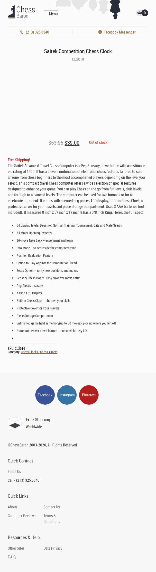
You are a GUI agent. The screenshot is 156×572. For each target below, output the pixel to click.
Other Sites (16, 548)
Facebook (45, 395)
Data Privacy (53, 548)
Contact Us (52, 507)
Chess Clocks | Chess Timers (39, 352)
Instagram (67, 395)
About (12, 507)
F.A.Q (12, 557)
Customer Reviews (22, 515)
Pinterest (89, 395)
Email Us (14, 471)
